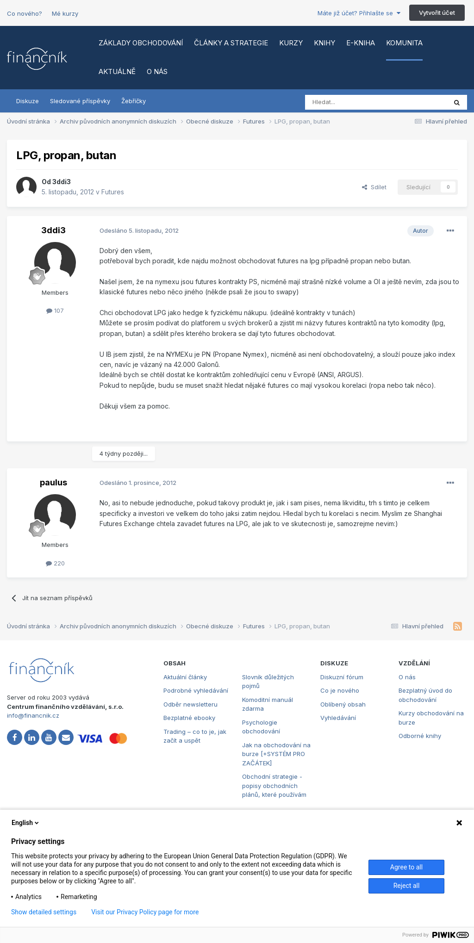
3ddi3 (61, 182)
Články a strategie (231, 42)
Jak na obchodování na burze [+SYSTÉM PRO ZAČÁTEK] (276, 754)
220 (55, 563)
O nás (157, 71)
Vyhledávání (338, 717)
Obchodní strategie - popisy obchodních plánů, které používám (274, 785)
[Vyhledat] (350, 102)
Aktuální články (185, 677)
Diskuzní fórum (341, 677)
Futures (112, 192)
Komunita (404, 42)
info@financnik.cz (33, 715)
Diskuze (27, 101)
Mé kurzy (65, 13)
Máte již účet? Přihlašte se (359, 13)
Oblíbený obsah (343, 704)
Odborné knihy (420, 735)
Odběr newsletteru (190, 704)
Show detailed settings (43, 912)
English (26, 822)
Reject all (406, 885)
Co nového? (24, 13)
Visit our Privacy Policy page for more (145, 912)
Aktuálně (117, 71)
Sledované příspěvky (80, 101)
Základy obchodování (141, 42)
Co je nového (339, 690)
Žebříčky (133, 101)
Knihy (324, 42)
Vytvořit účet (437, 12)
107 (55, 310)
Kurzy (291, 42)
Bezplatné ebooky (189, 717)
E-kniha (360, 42)
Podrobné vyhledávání (195, 690)
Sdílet (374, 187)
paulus (53, 482)
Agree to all (406, 867)
